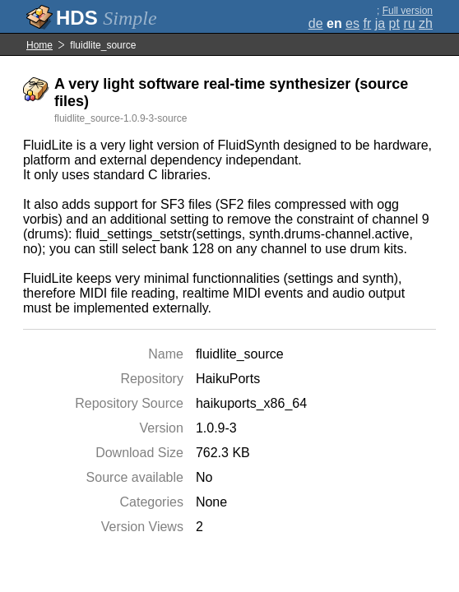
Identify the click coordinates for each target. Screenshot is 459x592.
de (315, 23)
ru (409, 23)
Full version (407, 10)
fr (367, 23)
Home (39, 45)
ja (380, 23)
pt (394, 23)
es (352, 23)
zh (426, 23)
